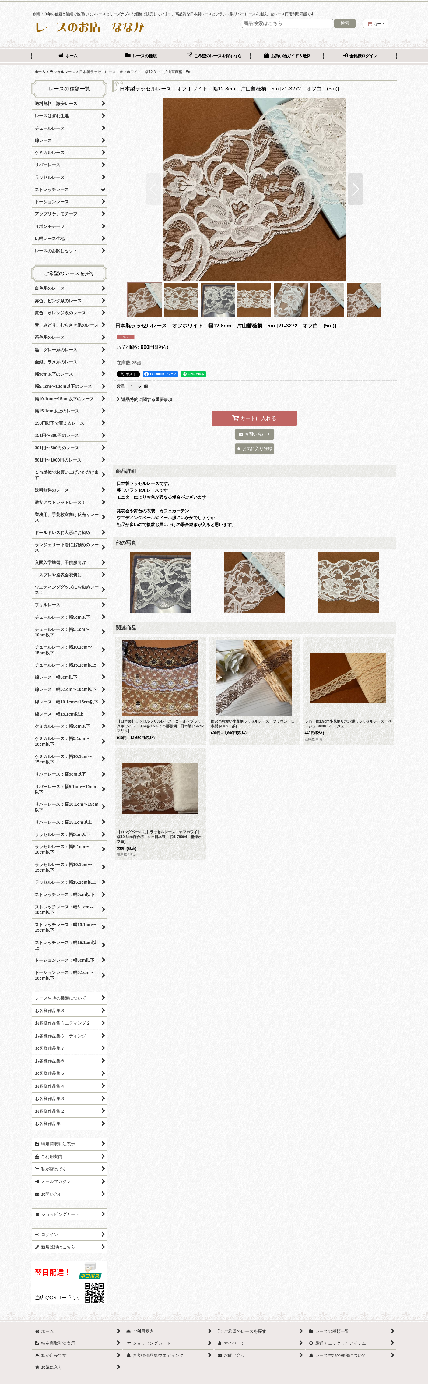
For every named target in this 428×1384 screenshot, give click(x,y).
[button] (153, 189)
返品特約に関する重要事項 (144, 399)
